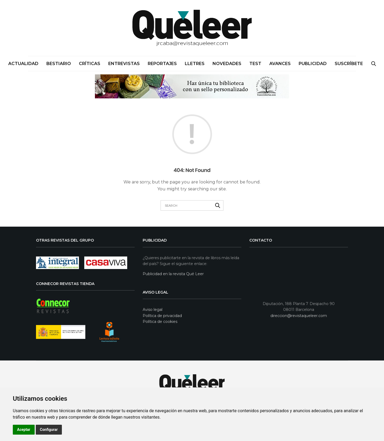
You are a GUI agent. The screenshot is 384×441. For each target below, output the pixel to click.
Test (255, 63)
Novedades (227, 63)
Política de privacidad (162, 315)
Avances (280, 63)
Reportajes (162, 63)
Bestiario (58, 63)
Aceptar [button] (23, 429)
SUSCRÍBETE (349, 63)
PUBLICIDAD (313, 63)
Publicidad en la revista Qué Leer (173, 273)
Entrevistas (124, 63)
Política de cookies (160, 321)
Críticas (89, 63)
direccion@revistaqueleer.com (298, 315)
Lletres (195, 63)
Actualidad (23, 63)
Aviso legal (152, 309)
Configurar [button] (49, 429)
